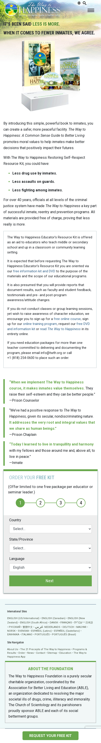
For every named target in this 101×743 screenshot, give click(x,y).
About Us (12, 649)
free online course (67, 319)
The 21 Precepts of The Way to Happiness (45, 649)
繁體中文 (28, 627)
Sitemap (52, 652)
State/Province (21, 539)
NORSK (11, 630)
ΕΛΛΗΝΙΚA (13, 634)
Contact (40, 652)
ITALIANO (26, 634)
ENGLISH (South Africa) (33, 622)
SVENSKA (23, 630)
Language (17, 559)
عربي (39, 626)
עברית (78, 622)
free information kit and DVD (34, 271)
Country (15, 520)
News (30, 652)
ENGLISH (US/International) (23, 618)
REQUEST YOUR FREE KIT (50, 736)
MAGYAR (81, 627)
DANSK (54, 622)
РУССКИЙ (14, 627)
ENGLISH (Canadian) (53, 618)
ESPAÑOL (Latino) (41, 630)
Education (65, 652)
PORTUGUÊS (42, 634)
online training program (40, 324)
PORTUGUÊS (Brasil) (64, 634)
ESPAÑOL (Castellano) (67, 630)
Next (50, 580)
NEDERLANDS (52, 627)
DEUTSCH (68, 627)
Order (21, 652)
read (60, 329)
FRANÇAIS (66, 622)
